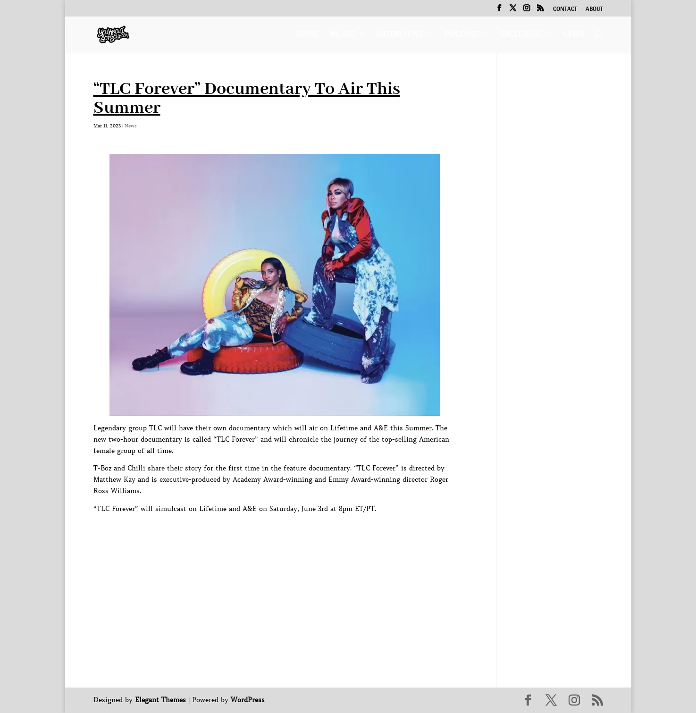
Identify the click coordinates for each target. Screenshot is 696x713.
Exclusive (521, 36)
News (573, 36)
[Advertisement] (265, 536)
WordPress (248, 700)
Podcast (461, 36)
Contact (565, 10)
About (594, 10)
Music (342, 36)
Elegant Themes (160, 700)
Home (307, 36)
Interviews (400, 36)
